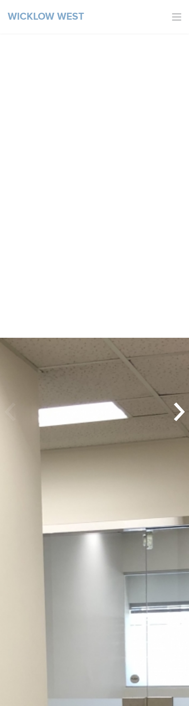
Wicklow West (46, 17)
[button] (177, 412)
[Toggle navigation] (176, 17)
